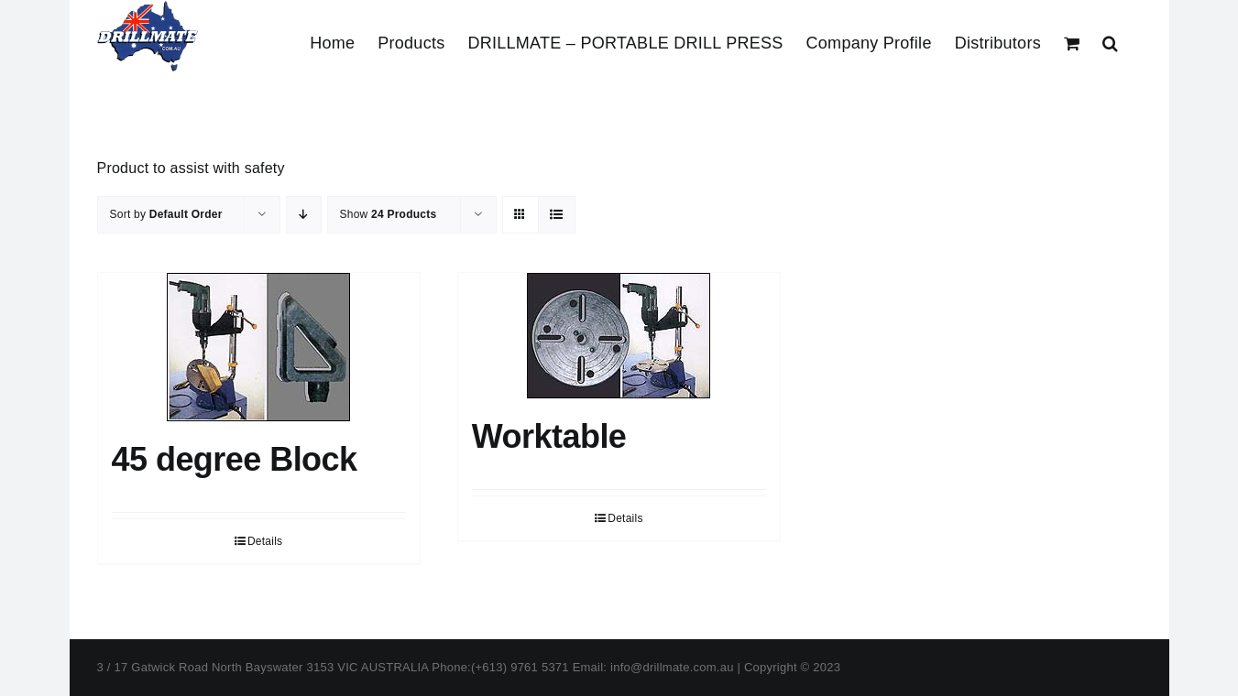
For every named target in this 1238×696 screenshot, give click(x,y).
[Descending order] (304, 261)
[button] (1110, 43)
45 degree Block (234, 506)
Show (388, 261)
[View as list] (557, 261)
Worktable (549, 483)
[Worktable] (619, 382)
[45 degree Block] (259, 394)
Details (264, 588)
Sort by (166, 261)
